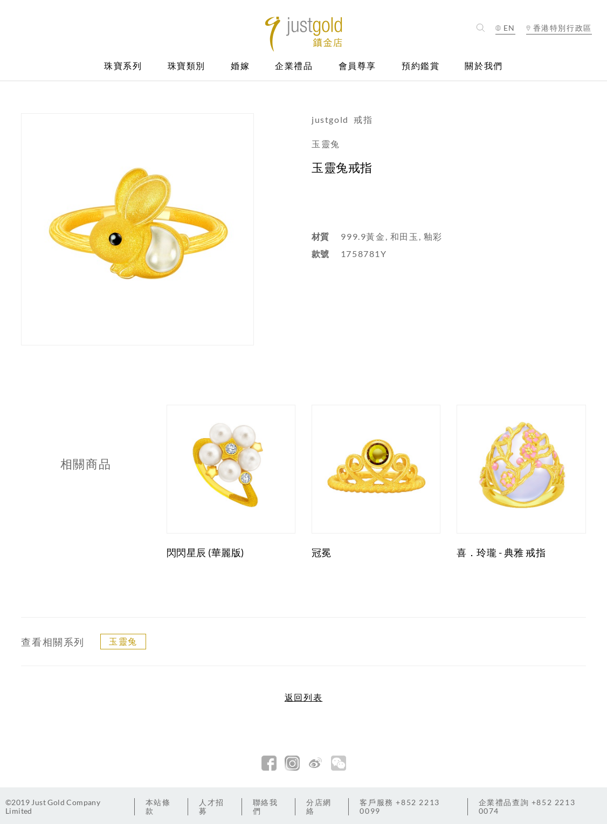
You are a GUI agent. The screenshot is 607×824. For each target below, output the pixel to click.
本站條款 (158, 806)
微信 (338, 763)
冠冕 (322, 552)
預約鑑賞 (420, 66)
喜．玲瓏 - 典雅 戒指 (501, 552)
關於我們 (483, 66)
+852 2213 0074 (527, 806)
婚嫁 (240, 66)
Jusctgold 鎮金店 (303, 34)
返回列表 (303, 697)
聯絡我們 (265, 806)
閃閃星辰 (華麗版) (205, 552)
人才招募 (211, 806)
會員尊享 (357, 66)
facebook (269, 763)
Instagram (292, 763)
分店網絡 (319, 806)
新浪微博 (315, 763)
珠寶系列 (123, 66)
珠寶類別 (186, 66)
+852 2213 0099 (399, 806)
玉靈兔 (123, 641)
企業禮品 (294, 66)
